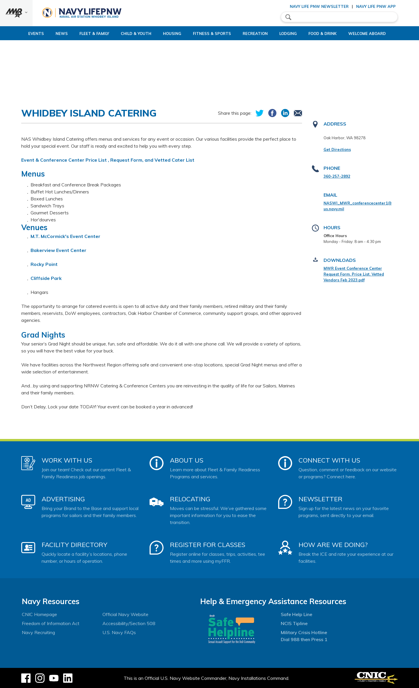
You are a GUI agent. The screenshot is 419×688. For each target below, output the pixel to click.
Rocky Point (44, 264)
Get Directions (337, 149)
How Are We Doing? (333, 545)
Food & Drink (332, 33)
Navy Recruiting (38, 632)
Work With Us (67, 460)
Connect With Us (329, 460)
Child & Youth (121, 33)
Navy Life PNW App (376, 6)
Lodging (293, 33)
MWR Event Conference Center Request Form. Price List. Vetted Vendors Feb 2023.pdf (354, 274)
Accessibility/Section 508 (128, 623)
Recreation (255, 33)
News (42, 33)
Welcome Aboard (382, 33)
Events (16, 33)
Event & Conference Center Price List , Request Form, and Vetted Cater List (107, 160)
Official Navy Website (125, 614)
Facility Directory (74, 545)
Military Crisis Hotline (304, 632)
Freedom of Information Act (50, 623)
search (288, 17)
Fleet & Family (74, 33)
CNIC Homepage (39, 614)
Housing (162, 33)
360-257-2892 (337, 176)
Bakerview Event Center (58, 250)
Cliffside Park (46, 278)
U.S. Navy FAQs (119, 632)
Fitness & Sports (207, 33)
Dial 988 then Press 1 (304, 639)
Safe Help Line (296, 614)
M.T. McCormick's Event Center (66, 236)
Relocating (190, 499)
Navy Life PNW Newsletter (319, 6)
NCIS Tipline (294, 623)
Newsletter (320, 499)
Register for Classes (207, 545)
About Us (186, 460)
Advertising (63, 499)
